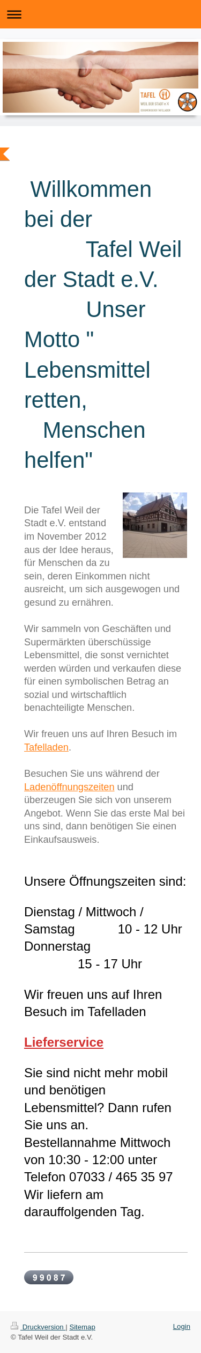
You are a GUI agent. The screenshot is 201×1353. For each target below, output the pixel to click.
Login (181, 1326)
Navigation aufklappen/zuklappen (100, 14)
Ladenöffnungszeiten (69, 787)
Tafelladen (46, 747)
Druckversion (38, 1327)
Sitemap (82, 1327)
